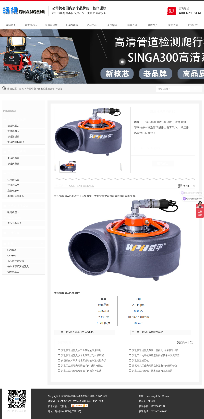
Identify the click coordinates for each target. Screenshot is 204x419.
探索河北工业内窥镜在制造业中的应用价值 (154, 365)
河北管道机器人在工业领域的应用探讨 (81, 350)
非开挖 (12, 243)
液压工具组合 (14, 223)
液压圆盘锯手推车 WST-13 (79, 332)
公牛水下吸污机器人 (18, 266)
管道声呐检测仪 (15, 142)
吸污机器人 (13, 212)
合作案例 (112, 25)
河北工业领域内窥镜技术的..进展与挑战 (82, 365)
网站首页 (11, 25)
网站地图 (86, 401)
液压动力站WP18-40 (152, 332)
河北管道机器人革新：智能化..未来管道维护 (155, 350)
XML (101, 401)
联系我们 (193, 25)
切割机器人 (13, 271)
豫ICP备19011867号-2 (69, 401)
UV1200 (11, 250)
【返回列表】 (183, 342)
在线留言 (163, 163)
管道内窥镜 (13, 163)
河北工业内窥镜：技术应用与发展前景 (152, 370)
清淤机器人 (13, 125)
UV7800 (11, 255)
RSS (95, 401)
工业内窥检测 (16, 151)
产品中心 (92, 25)
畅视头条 (132, 25)
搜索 (196, 88)
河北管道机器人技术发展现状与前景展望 (82, 355)
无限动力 (64, 406)
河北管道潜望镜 (140, 360)
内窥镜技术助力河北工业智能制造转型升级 (83, 360)
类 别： (140, 148)
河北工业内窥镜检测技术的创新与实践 (81, 370)
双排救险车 (13, 185)
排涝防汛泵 (13, 179)
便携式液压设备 (46, 88)
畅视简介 (153, 25)
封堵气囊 (13, 233)
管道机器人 (31, 25)
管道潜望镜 (51, 25)
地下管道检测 (16, 119)
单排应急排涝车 (15, 196)
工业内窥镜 (71, 25)
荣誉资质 (173, 25)
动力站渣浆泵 (14, 217)
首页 (21, 88)
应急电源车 (13, 190)
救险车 (12, 173)
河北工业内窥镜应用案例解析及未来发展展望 (155, 355)
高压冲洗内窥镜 (15, 261)
